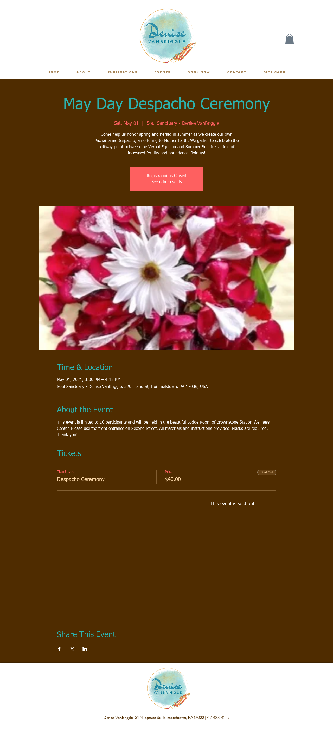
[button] (289, 39)
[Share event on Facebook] (59, 649)
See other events (166, 182)
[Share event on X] (72, 649)
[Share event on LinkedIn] (84, 649)
